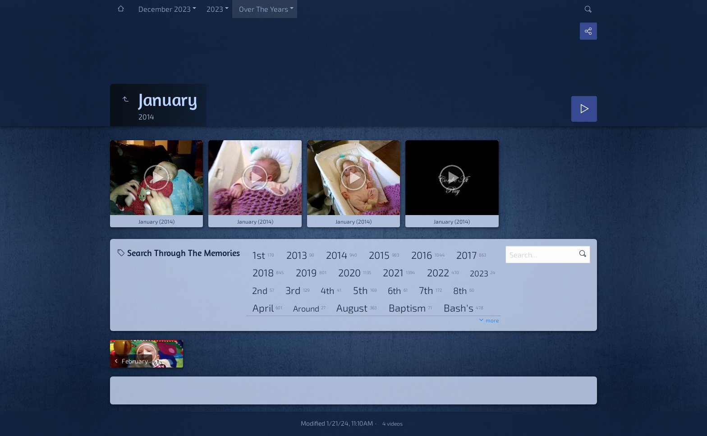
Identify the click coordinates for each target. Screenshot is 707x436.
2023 (215, 9)
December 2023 (164, 9)
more (492, 320)
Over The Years (263, 9)
